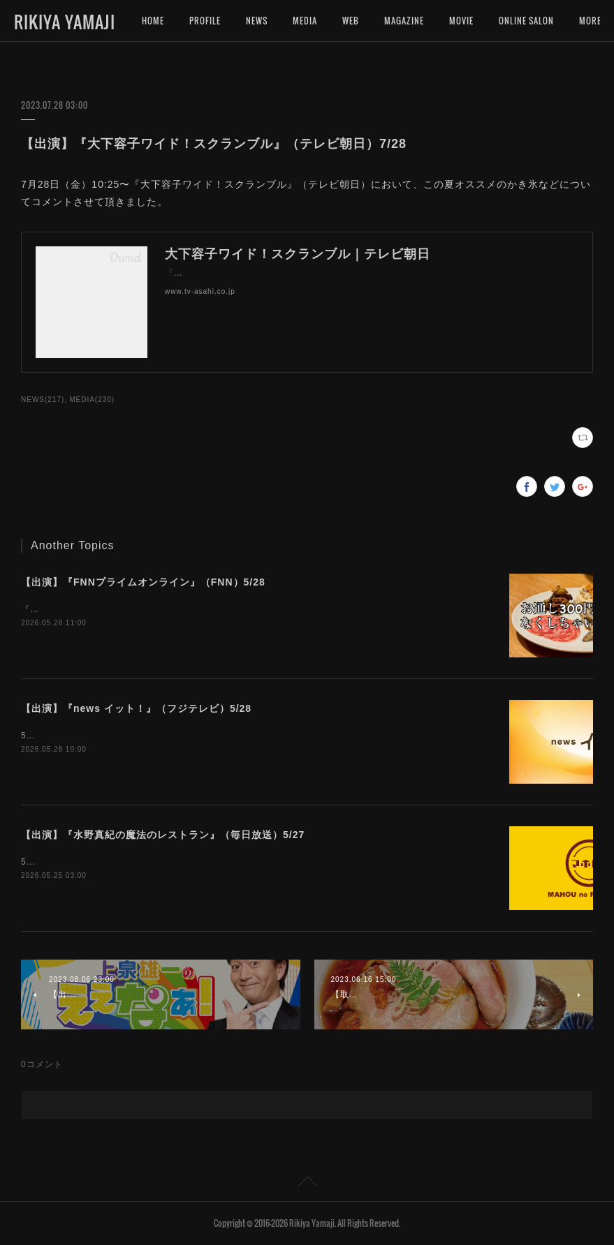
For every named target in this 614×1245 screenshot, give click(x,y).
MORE (510, 21)
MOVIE (461, 21)
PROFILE (205, 21)
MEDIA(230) (92, 399)
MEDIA (305, 21)
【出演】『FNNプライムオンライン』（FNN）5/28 (143, 582)
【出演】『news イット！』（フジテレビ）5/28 (136, 708)
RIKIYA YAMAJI (64, 21)
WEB (350, 21)
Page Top (307, 1184)
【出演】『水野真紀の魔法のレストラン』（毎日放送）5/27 (163, 834)
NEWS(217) (42, 399)
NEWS (257, 21)
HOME (153, 21)
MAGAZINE (404, 21)
